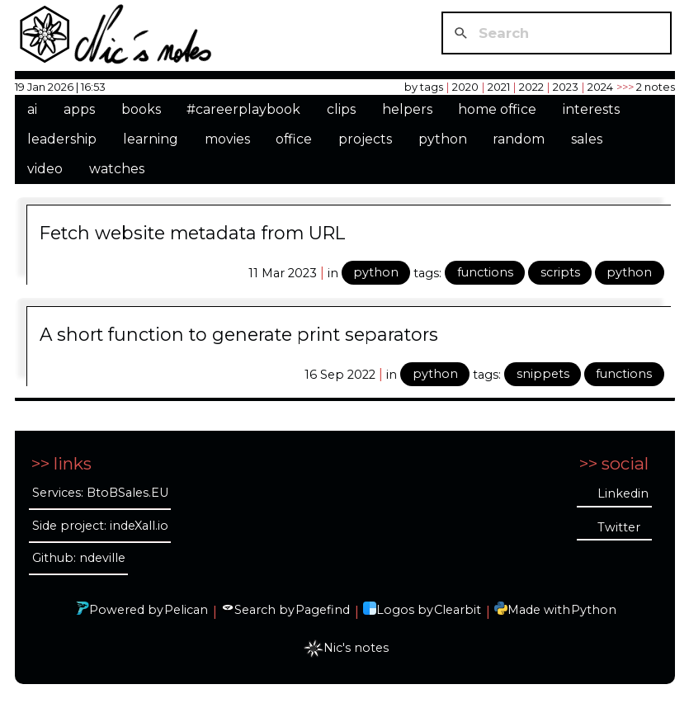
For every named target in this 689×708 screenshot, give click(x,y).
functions (485, 272)
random (519, 139)
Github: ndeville (78, 557)
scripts (560, 272)
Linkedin (623, 493)
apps (79, 109)
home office (497, 109)
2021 (499, 86)
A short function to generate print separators (239, 334)
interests (591, 109)
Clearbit (457, 609)
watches (116, 169)
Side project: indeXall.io (100, 525)
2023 (565, 86)
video (45, 169)
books (141, 109)
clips (341, 109)
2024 (600, 86)
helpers (407, 109)
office (294, 139)
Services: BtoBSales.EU (100, 492)
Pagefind (322, 609)
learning (150, 139)
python (442, 139)
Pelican (186, 609)
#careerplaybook (243, 109)
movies (227, 139)
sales (586, 139)
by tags (423, 86)
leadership (62, 139)
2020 (465, 86)
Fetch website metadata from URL (192, 232)
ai (32, 109)
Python (593, 609)
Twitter (618, 527)
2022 (531, 86)
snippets (543, 373)
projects (365, 139)
